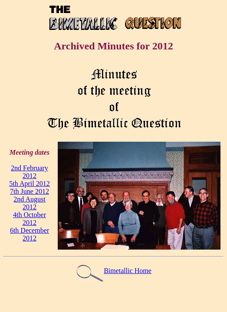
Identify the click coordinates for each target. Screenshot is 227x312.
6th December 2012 (29, 234)
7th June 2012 (29, 191)
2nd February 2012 (29, 171)
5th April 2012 (29, 183)
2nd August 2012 (29, 203)
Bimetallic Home (113, 270)
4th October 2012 (29, 218)
